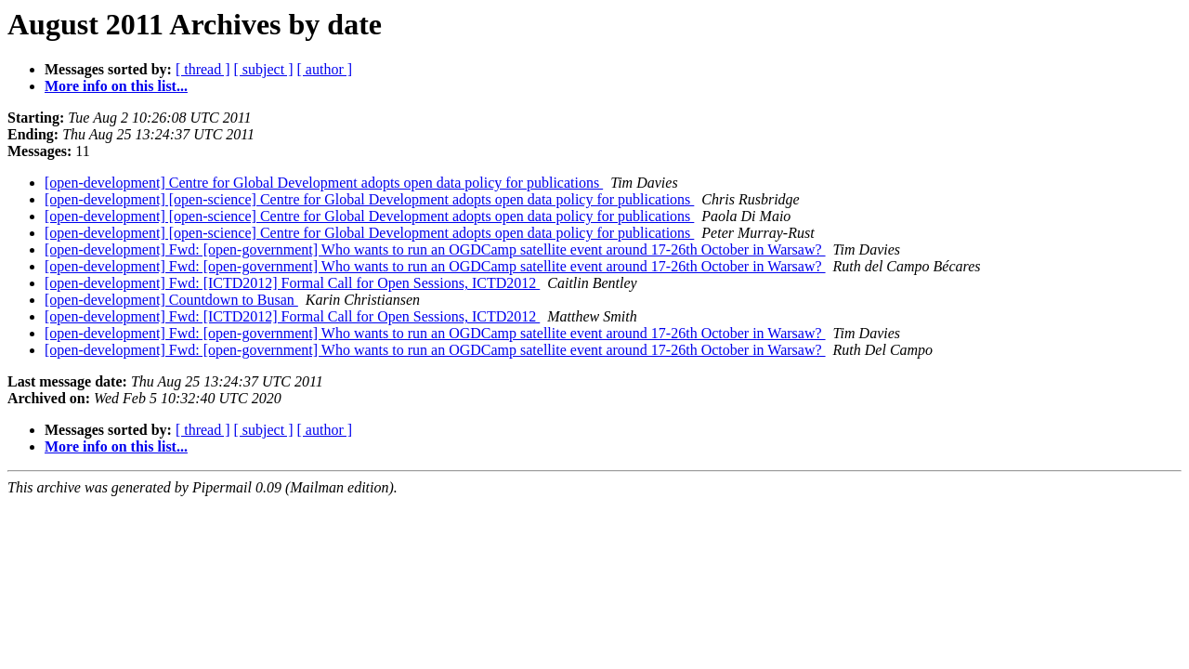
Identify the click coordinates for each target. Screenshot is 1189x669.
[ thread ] (203, 69)
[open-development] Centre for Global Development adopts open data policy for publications (324, 182)
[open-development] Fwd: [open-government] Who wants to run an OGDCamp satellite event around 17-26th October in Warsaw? (435, 249)
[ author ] (325, 69)
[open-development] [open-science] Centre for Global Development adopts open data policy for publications (369, 199)
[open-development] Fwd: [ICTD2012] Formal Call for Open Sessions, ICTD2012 (292, 283)
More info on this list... (116, 86)
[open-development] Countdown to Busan (171, 300)
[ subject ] (264, 69)
